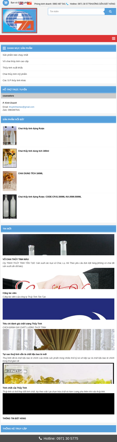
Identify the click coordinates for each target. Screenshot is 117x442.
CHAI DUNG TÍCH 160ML (30, 173)
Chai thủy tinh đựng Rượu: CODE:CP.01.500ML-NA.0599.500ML (49, 197)
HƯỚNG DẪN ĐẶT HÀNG (103, 4)
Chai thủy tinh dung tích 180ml (33, 151)
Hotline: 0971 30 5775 (80, 4)
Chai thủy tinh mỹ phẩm (15, 74)
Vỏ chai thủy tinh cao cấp (16, 61)
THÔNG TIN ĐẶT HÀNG (14, 418)
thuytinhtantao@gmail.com (21, 107)
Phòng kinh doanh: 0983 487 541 (50, 4)
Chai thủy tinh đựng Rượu (31, 128)
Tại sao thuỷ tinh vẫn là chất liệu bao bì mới (24, 354)
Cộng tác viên (9, 293)
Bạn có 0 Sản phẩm (20, 2)
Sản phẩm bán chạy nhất (15, 55)
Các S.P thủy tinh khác (14, 80)
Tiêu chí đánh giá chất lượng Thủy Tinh (22, 323)
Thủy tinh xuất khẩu (13, 67)
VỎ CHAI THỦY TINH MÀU (16, 259)
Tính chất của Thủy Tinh (15, 388)
